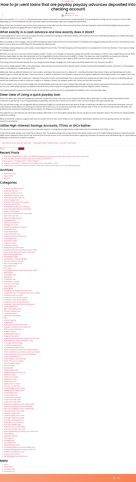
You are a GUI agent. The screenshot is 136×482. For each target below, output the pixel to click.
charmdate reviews (10, 241)
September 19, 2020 (71, 15)
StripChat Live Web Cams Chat (14, 429)
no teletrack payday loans (13, 345)
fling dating (8, 277)
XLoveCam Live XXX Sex (12, 454)
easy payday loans (10, 266)
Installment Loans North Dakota (15, 300)
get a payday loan (10, 286)
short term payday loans (12, 424)
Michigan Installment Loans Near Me (17, 327)
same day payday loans (12, 413)
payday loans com (10, 381)
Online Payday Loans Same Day (15, 359)
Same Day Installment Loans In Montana (18, 406)
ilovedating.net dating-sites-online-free (18, 291)
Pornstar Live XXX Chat (12, 386)
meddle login (8, 322)
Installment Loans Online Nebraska (16, 302)
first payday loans (10, 275)
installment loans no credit (13, 295)
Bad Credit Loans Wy (11, 216)
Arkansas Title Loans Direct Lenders (16, 202)
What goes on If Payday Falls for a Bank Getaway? (21, 161)
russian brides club (10, 395)
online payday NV (21, 19)
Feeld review (8, 272)
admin (72, 13)
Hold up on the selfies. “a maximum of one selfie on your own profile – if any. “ (31, 163)
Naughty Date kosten (11, 336)
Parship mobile (9, 365)
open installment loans (12, 363)
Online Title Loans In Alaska (14, 361)
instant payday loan (11, 306)
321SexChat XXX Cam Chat (13, 193)
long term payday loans (12, 311)
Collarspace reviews (11, 245)
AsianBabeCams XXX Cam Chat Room (17, 207)
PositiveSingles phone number (15, 388)
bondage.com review (11, 225)
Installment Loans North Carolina (16, 297)
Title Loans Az (9, 438)
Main (5, 318)
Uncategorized (9, 440)
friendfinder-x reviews (11, 282)
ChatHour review (10, 243)
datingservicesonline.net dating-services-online (20, 250)
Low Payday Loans (10, 313)
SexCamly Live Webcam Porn (14, 420)
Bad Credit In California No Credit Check (18, 213)
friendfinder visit (9, 279)
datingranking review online (14, 247)
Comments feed (9, 469)
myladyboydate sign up (12, 334)
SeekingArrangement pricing (14, 418)
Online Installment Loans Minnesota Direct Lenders (22, 352)
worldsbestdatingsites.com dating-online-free (20, 449)
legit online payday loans (12, 309)
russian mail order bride (12, 400)
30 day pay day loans (11, 191)
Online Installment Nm (12, 356)
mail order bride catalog (12, 316)
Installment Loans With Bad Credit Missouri (19, 304)
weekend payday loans (12, 445)
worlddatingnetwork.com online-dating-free (19, 447)
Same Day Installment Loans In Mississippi (19, 404)
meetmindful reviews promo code (15, 325)
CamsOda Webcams (11, 232)
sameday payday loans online (14, 415)
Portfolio (106, 4)
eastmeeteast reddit (11, 257)
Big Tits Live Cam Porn (12, 223)
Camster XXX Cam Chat (12, 234)
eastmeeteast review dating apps (15, 259)
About (89, 4)
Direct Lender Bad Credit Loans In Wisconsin (19, 252)
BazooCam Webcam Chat (13, 218)
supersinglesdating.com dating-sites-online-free (21, 431)
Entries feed (8, 467)
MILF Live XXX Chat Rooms (13, 329)
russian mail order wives (12, 402)
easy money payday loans (13, 263)
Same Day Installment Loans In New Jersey (19, 409)
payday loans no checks (12, 384)
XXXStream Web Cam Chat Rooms (15, 456)
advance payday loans (11, 200)
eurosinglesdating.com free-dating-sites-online (20, 270)
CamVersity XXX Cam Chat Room (15, 236)
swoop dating (8, 434)
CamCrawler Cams (10, 229)
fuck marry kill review (11, 284)
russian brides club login (12, 397)
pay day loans (8, 368)
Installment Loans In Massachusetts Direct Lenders (22, 293)
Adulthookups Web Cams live (14, 198)
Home (82, 4)
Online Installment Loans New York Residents (20, 354)
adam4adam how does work (14, 195)
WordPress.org (9, 471)
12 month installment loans (13, 188)
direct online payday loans (13, 254)
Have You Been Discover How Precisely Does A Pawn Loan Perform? (28, 159)
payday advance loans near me (14, 372)
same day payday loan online (14, 411)
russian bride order (10, 393)
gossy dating (8, 288)
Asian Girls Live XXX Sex (12, 204)
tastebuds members (11, 436)
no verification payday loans (14, 347)
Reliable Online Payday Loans (14, 390)
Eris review (7, 268)
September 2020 (9, 174)
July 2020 (7, 178)
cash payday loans (10, 238)
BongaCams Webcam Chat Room (15, 227)
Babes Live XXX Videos (11, 211)
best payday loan (10, 220)
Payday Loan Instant (11, 377)
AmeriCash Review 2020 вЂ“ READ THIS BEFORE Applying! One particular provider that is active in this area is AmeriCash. (46, 156)
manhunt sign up (10, 320)
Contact (114, 4)
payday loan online (10, 379)
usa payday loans (10, 443)
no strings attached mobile (13, 343)
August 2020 (8, 176)
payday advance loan (11, 370)
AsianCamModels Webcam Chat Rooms (17, 209)
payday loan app (9, 375)
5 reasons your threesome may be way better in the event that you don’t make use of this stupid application (42, 165)
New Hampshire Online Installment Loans (18, 341)
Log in (6, 464)
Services (97, 4)
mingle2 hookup (9, 331)
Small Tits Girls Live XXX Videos (15, 427)
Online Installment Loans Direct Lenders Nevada (21, 350)
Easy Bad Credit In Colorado (13, 261)
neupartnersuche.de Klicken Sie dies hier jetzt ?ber (21, 338)
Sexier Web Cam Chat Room (13, 422)
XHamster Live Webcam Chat (14, 452)
